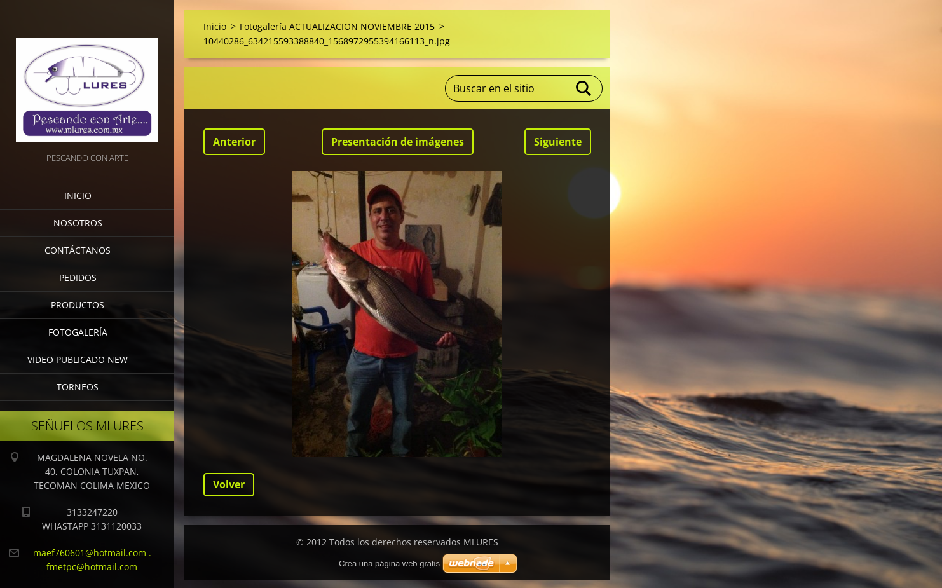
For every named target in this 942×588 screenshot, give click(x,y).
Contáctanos (77, 250)
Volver (229, 484)
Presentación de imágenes (397, 142)
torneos (78, 387)
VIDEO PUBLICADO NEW (77, 359)
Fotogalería (77, 332)
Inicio (78, 195)
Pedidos (78, 277)
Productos (77, 305)
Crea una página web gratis (389, 563)
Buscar (584, 88)
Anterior (234, 142)
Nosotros (77, 223)
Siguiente (558, 142)
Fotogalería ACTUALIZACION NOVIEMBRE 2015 (337, 26)
